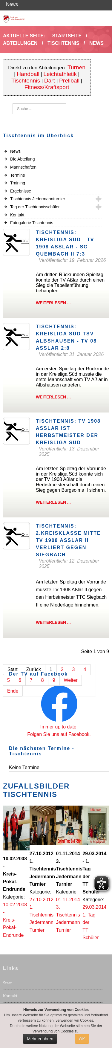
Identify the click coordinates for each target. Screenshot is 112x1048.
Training (17, 183)
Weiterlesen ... (53, 302)
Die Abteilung (22, 159)
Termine (17, 175)
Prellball (69, 80)
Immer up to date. (59, 726)
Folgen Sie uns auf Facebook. (59, 734)
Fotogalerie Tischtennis (31, 222)
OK (82, 1038)
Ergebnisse (20, 191)
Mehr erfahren (40, 1038)
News (15, 151)
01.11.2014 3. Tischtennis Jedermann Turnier (68, 915)
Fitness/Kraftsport (46, 87)
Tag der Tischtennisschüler (35, 206)
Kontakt (17, 215)
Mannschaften (23, 167)
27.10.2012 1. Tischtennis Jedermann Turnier (41, 915)
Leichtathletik (60, 74)
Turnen (76, 67)
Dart (50, 80)
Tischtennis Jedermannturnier (37, 198)
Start (7, 982)
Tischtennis (25, 80)
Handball (28, 74)
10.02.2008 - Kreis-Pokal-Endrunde (15, 920)
